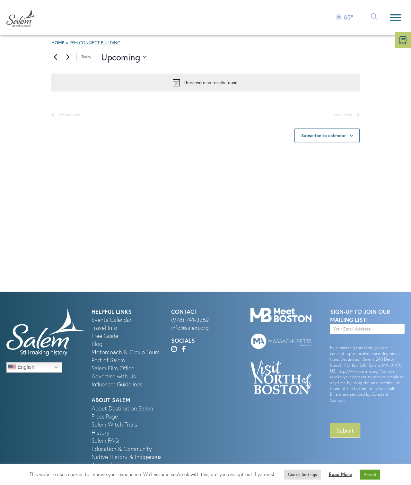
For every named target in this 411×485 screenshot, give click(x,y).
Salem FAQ (105, 440)
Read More (340, 474)
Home (58, 43)
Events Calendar (112, 319)
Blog (97, 344)
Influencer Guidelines (117, 384)
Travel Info (104, 327)
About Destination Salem (122, 408)
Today (86, 56)
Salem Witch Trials (114, 424)
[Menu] (396, 17)
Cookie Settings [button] (302, 474)
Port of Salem (108, 360)
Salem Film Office (113, 368)
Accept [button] (370, 474)
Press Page (105, 416)
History (100, 432)
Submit (345, 430)
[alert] (205, 83)
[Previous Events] (55, 57)
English (21, 367)
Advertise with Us (114, 376)
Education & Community (122, 449)
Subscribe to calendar (323, 135)
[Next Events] (68, 57)
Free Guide (105, 336)
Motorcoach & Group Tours (126, 352)
